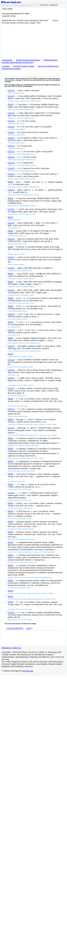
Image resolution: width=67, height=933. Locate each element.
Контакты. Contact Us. (11, 647)
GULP (28, 628)
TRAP (10, 104)
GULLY (11, 90)
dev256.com (28, 671)
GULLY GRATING (15, 628)
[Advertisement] (21, 41)
